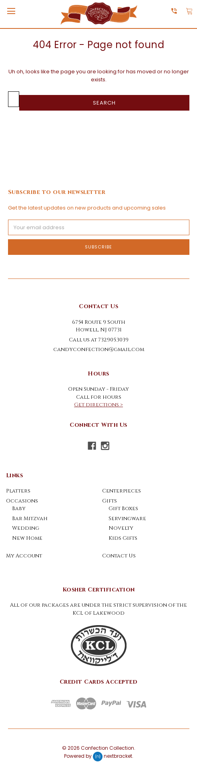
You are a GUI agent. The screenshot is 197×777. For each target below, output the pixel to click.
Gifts (109, 501)
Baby (19, 508)
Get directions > (98, 404)
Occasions (22, 501)
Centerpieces (121, 490)
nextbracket (118, 756)
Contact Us (119, 555)
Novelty (121, 528)
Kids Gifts (123, 538)
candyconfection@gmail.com (98, 349)
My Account (24, 555)
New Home (27, 538)
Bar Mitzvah (30, 518)
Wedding (25, 528)
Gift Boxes (123, 508)
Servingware (127, 518)
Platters (18, 490)
